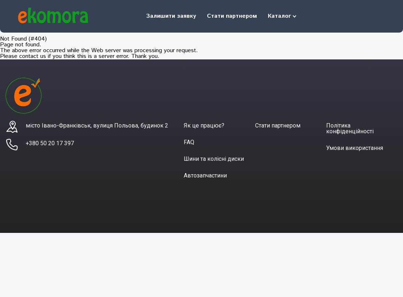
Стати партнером (232, 16)
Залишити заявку (171, 16)
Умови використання (354, 148)
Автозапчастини (205, 175)
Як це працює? (204, 125)
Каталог (279, 16)
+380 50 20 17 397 (50, 143)
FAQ (189, 142)
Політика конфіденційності (350, 128)
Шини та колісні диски (214, 158)
